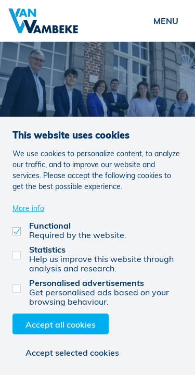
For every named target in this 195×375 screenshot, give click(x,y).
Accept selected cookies (72, 352)
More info (28, 208)
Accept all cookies (60, 324)
